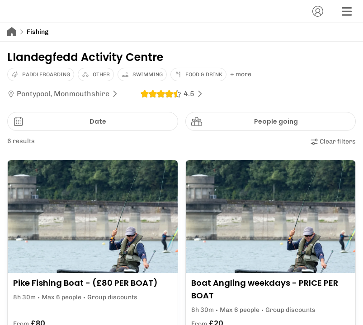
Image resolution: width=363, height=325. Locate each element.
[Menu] (347, 11)
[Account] (318, 11)
